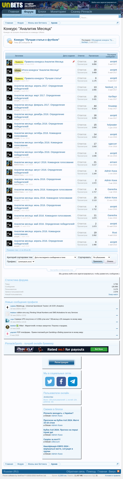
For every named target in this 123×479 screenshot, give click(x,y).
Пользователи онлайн (56, 393)
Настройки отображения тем (61, 270)
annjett (113, 61)
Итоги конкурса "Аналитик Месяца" (40, 70)
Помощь (91, 471)
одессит (112, 144)
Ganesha (112, 189)
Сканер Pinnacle (81, 11)
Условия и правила (112, 475)
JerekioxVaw (48, 397)
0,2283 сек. (62, 475)
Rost (114, 232)
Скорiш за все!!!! (52, 439)
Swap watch (113, 294)
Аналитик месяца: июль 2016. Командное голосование (43, 189)
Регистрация (61, 362)
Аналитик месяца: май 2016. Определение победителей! (44, 224)
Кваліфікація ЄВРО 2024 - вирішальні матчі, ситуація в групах (58, 448)
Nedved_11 (111, 87)
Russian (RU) (11, 471)
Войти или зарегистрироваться (104, 2)
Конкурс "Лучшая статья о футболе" (36, 39)
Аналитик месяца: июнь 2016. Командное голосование (43, 198)
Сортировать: (84, 257)
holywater (112, 125)
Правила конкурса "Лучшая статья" (43, 78)
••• (117, 309)
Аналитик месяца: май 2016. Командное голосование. (43, 215)
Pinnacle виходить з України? (58, 413)
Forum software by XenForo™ (24, 475)
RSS (118, 471)
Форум (28, 11)
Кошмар (112, 106)
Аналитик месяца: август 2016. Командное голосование (43, 162)
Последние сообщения (33, 16)
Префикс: (11, 261)
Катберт (85, 42)
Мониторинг (58, 11)
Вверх (112, 471)
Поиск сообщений (12, 16)
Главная (13, 11)
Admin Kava (18, 64)
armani (113, 162)
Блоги (42, 11)
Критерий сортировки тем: (20, 257)
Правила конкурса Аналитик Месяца (44, 61)
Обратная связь (75, 471)
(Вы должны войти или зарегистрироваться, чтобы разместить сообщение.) (89, 274)
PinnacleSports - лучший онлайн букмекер (29, 343)
